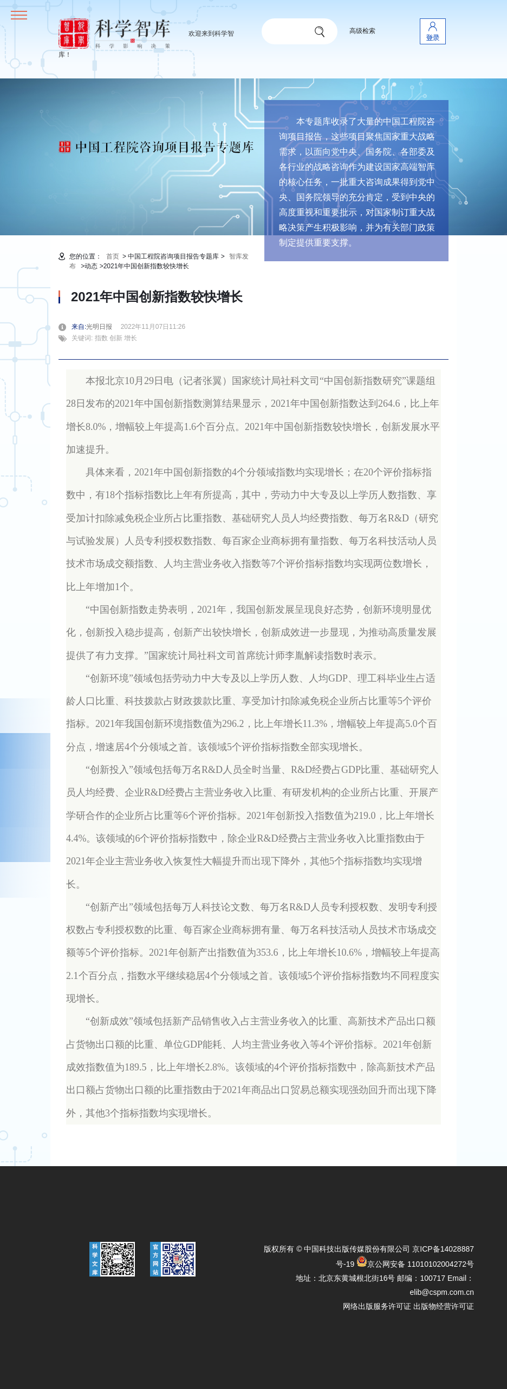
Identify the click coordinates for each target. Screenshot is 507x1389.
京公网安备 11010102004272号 (415, 1264)
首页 (112, 256)
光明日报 (102, 326)
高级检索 (362, 31)
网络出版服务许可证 (377, 1306)
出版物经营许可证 (443, 1306)
